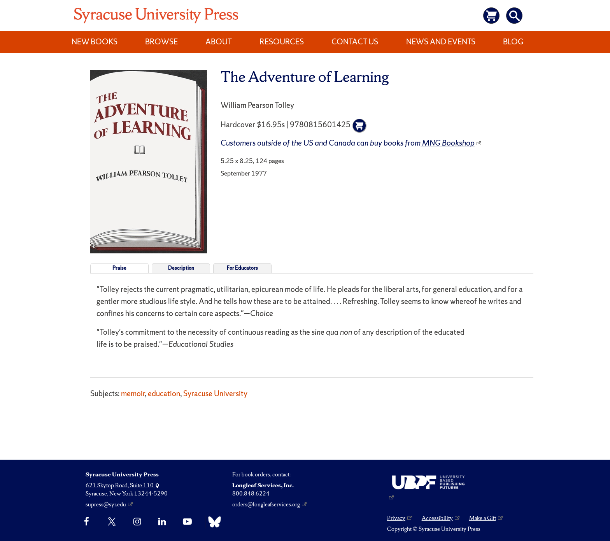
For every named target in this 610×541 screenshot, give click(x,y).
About (218, 42)
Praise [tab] (119, 268)
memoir (133, 393)
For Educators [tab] (242, 268)
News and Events (440, 42)
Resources (281, 42)
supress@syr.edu (106, 504)
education (164, 393)
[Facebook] (86, 522)
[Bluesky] (212, 522)
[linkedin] (162, 522)
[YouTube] (187, 522)
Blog (513, 42)
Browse (161, 42)
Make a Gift (482, 518)
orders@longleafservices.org (266, 504)
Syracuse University (215, 393)
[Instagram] (137, 522)
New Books (94, 42)
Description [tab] (181, 268)
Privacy (396, 518)
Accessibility (437, 518)
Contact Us (354, 42)
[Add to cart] (359, 126)
